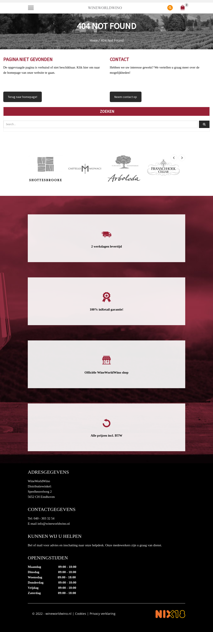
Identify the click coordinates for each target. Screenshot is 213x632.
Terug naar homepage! (22, 97)
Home (94, 40)
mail (40, 545)
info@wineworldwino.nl (54, 523)
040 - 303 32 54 (44, 518)
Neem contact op (125, 97)
